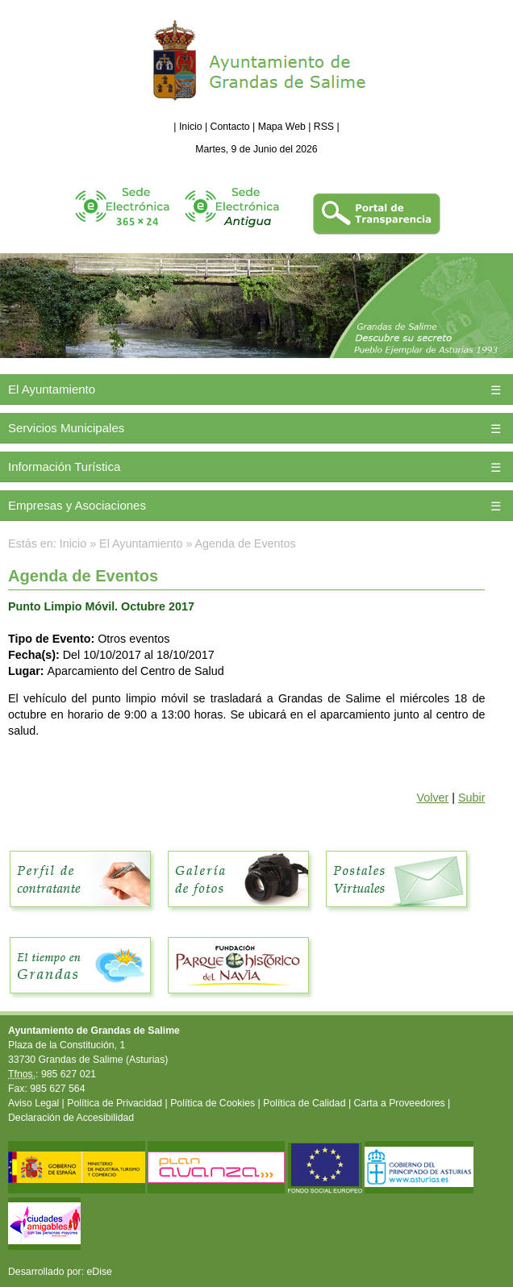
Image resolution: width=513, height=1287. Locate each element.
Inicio (190, 126)
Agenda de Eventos (245, 543)
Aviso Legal (33, 1103)
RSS (324, 126)
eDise (99, 1271)
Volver (433, 797)
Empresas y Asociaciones (77, 505)
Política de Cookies (212, 1103)
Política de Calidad (304, 1103)
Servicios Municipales (66, 428)
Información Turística (64, 466)
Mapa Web (282, 126)
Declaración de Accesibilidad (71, 1117)
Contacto (230, 126)
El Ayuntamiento (51, 389)
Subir (471, 797)
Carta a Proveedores (399, 1103)
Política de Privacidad (114, 1103)
